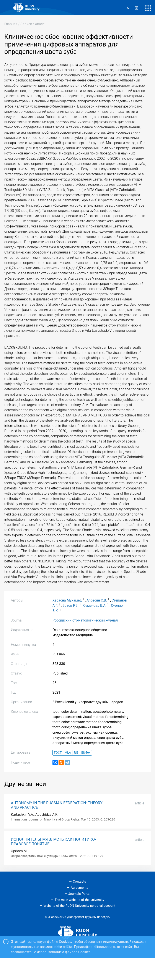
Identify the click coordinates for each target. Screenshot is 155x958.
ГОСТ (58, 752)
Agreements (79, 888)
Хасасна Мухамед (67, 600)
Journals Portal (79, 894)
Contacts (79, 881)
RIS (76, 752)
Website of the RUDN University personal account (79, 906)
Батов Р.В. (70, 605)
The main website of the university (79, 900)
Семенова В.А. (94, 605)
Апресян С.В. (96, 600)
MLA (68, 752)
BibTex (85, 752)
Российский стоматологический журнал (85, 620)
